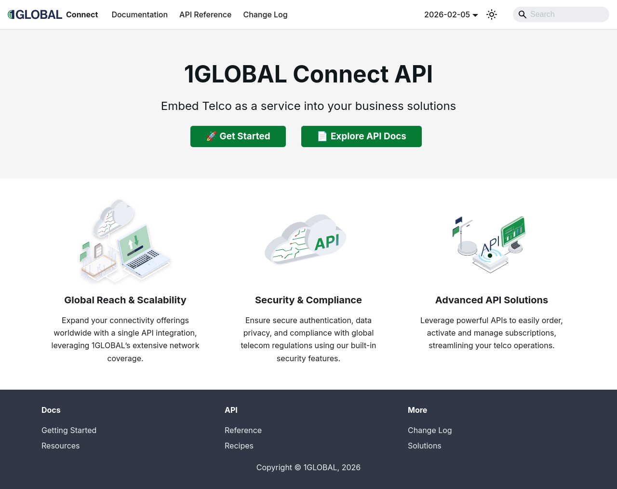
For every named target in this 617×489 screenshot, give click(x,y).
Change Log (265, 14)
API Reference (205, 14)
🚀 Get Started (238, 136)
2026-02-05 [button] (447, 14)
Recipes (239, 445)
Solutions (425, 445)
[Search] (561, 14)
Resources (60, 445)
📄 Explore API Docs (361, 136)
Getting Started (68, 430)
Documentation (139, 14)
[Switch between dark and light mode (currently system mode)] (491, 14)
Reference (243, 430)
